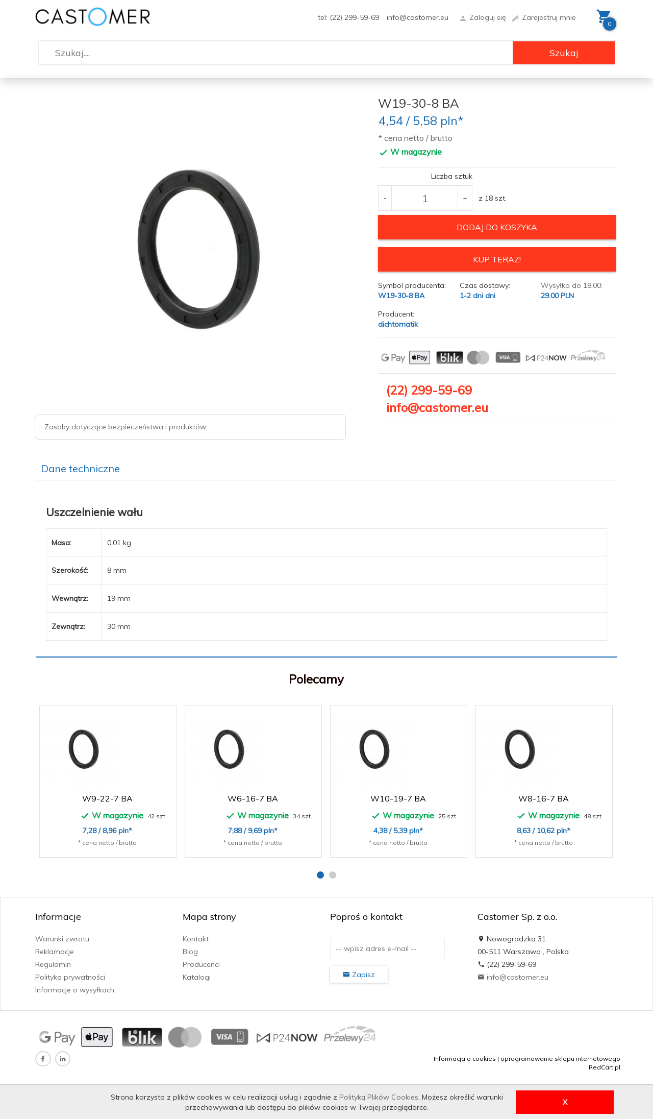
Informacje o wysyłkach (74, 989)
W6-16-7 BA (253, 798)
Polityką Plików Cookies (378, 1097)
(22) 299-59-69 (429, 389)
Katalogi (197, 977)
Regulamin (53, 964)
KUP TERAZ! (497, 259)
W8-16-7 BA (543, 798)
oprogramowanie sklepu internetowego (560, 1058)
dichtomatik (398, 323)
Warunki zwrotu (62, 938)
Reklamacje (54, 951)
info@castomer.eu (417, 17)
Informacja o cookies (465, 1058)
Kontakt (196, 938)
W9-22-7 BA (107, 798)
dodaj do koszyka (497, 227)
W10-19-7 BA (398, 798)
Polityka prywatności (70, 977)
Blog (190, 951)
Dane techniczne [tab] (80, 468)
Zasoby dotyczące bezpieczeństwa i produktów (125, 426)
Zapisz (359, 974)
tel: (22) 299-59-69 (348, 17)
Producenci (201, 964)
